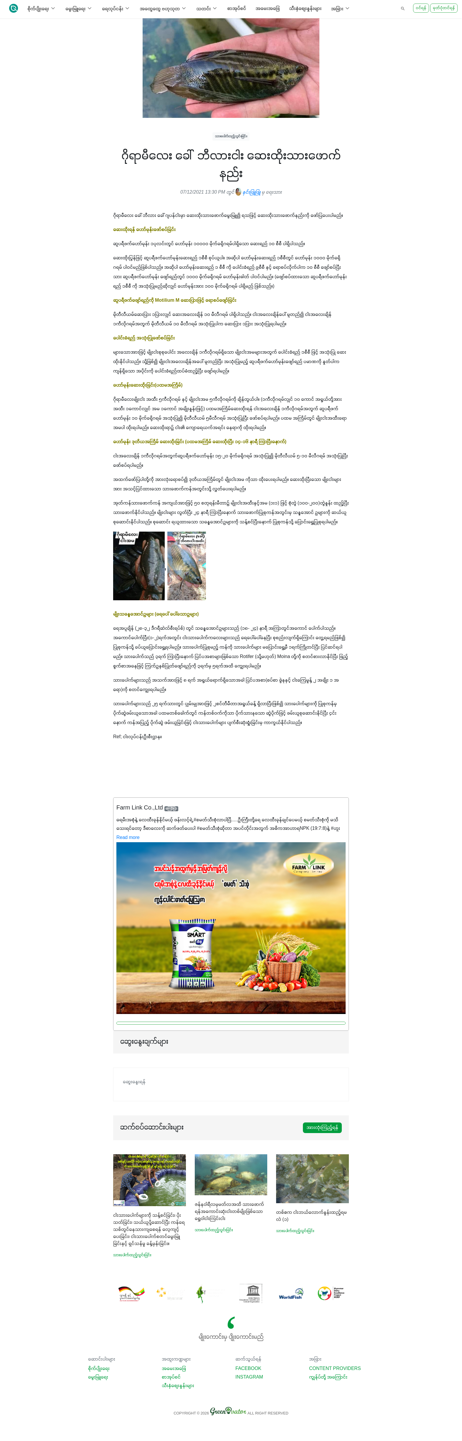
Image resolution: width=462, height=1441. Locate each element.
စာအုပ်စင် (236, 9)
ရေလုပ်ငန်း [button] (116, 8)
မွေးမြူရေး (98, 1377)
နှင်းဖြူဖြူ (247, 192)
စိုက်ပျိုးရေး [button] (41, 8)
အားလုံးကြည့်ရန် (322, 1128)
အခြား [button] (340, 8)
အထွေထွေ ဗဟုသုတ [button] (163, 8)
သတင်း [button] (207, 8)
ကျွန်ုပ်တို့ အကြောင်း (328, 1377)
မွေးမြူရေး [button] (79, 8)
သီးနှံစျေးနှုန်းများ (305, 9)
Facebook (248, 1369)
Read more (128, 838)
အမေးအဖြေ (267, 9)
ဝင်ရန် (421, 8)
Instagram (249, 1377)
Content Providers (335, 1369)
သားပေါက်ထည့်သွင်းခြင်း (231, 136)
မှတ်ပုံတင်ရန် (444, 8)
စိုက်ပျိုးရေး (99, 1369)
